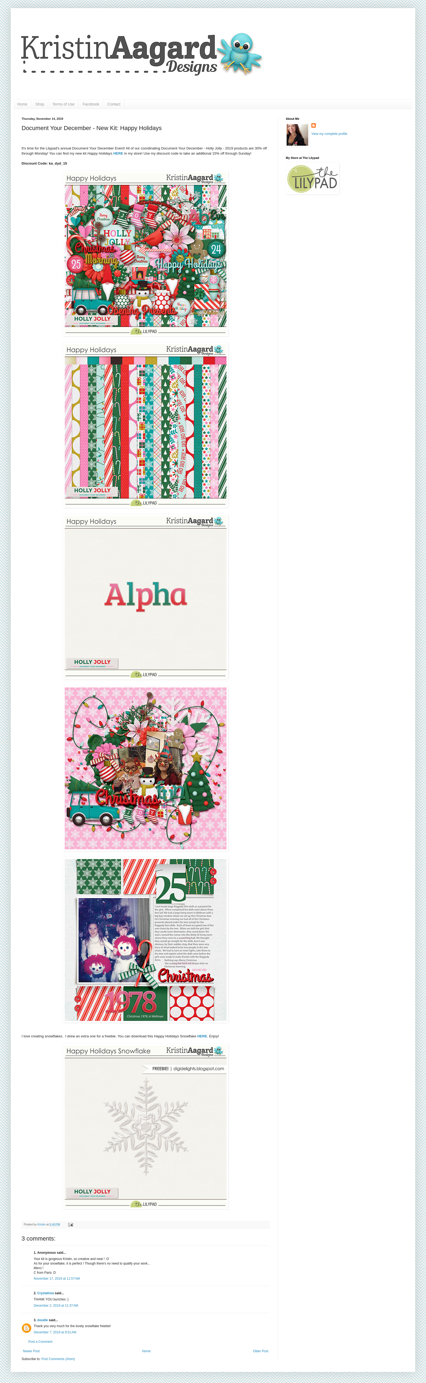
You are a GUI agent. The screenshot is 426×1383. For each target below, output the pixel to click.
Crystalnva (45, 1293)
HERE (202, 1036)
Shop (39, 104)
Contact (113, 104)
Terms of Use (63, 104)
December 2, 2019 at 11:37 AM (56, 1305)
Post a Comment (40, 1342)
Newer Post (31, 1351)
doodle (42, 1320)
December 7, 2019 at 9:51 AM (55, 1332)
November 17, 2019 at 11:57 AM (57, 1278)
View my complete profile (329, 134)
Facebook (91, 104)
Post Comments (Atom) (58, 1359)
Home (22, 104)
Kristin (41, 1224)
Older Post (260, 1351)
